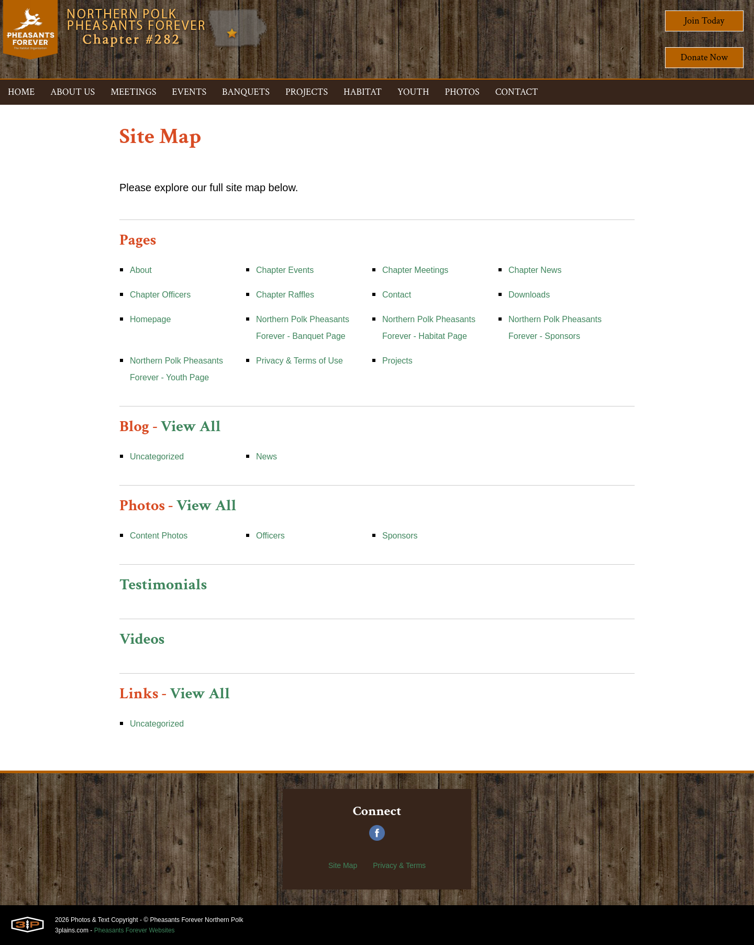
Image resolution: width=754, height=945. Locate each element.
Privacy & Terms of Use (299, 360)
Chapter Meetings (415, 270)
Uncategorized (157, 456)
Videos (141, 639)
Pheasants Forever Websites (134, 930)
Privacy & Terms (399, 865)
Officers (270, 535)
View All (191, 426)
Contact (396, 294)
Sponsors (400, 535)
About (141, 270)
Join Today (704, 21)
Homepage (150, 319)
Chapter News (534, 270)
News (266, 456)
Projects (397, 360)
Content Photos (158, 535)
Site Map (342, 865)
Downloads (529, 294)
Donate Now (704, 57)
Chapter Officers (160, 294)
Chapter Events (285, 270)
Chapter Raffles (285, 294)
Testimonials (163, 585)
